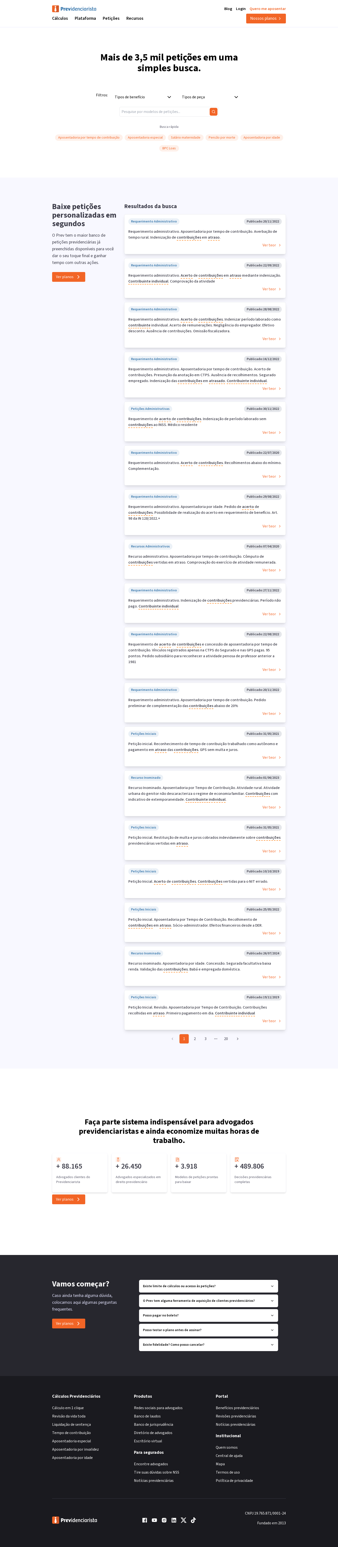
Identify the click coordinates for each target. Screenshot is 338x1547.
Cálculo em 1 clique (68, 1408)
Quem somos (227, 1447)
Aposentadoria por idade (72, 1458)
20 (226, 1038)
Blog (228, 8)
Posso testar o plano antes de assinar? (208, 1330)
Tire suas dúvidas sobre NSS (156, 1472)
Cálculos (60, 18)
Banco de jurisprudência (153, 1424)
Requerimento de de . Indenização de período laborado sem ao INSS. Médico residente (197, 422)
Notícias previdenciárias (154, 1480)
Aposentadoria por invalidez (75, 1449)
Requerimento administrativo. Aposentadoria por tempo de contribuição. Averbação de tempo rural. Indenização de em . (202, 235)
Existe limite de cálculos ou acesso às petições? (208, 1286)
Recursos (134, 18)
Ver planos (68, 277)
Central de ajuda (229, 1456)
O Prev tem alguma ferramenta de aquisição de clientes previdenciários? (208, 1300)
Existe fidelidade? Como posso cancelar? (208, 1344)
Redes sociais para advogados (158, 1408)
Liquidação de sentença (71, 1424)
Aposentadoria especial (71, 1441)
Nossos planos (266, 18)
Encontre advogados (151, 1464)
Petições (111, 18)
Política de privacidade (234, 1480)
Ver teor (272, 245)
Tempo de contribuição (71, 1433)
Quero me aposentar (268, 8)
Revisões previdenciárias (236, 1416)
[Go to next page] (237, 1039)
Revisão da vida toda (68, 1416)
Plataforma (85, 18)
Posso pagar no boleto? (208, 1315)
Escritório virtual (148, 1441)
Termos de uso (228, 1472)
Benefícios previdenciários (237, 1408)
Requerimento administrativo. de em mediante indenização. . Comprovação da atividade (204, 278)
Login (241, 8)
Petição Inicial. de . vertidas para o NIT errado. (198, 882)
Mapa (220, 1464)
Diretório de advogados (153, 1433)
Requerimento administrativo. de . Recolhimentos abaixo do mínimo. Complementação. (205, 465)
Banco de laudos (147, 1416)
